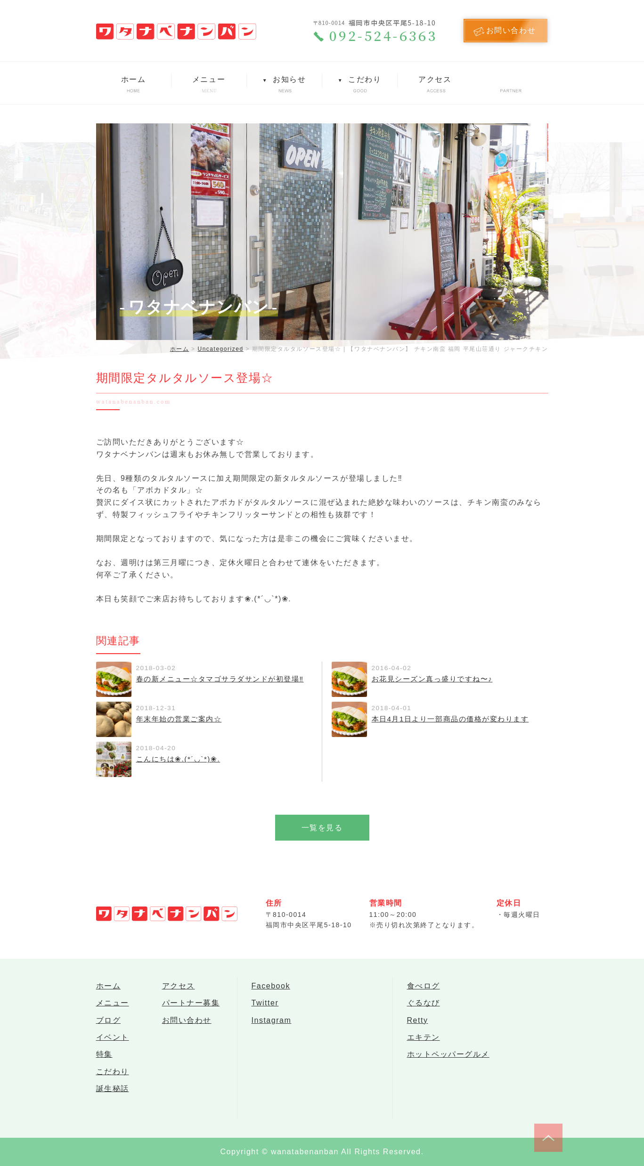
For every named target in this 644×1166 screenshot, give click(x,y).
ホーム (133, 79)
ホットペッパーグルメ (448, 1062)
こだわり (359, 79)
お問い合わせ (187, 1024)
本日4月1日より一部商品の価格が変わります (446, 718)
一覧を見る (322, 828)
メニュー (208, 79)
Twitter (265, 1006)
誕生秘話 (112, 1100)
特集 (104, 1062)
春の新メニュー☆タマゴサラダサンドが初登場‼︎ (215, 678)
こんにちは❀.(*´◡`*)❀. (176, 758)
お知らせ (284, 79)
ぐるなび (423, 1006)
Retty (417, 1024)
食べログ (423, 987)
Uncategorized (220, 349)
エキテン (423, 1043)
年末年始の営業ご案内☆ (176, 718)
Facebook (271, 987)
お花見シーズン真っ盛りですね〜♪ (429, 678)
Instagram (272, 1024)
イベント (112, 1043)
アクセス (434, 79)
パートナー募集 (191, 1006)
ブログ (108, 1024)
